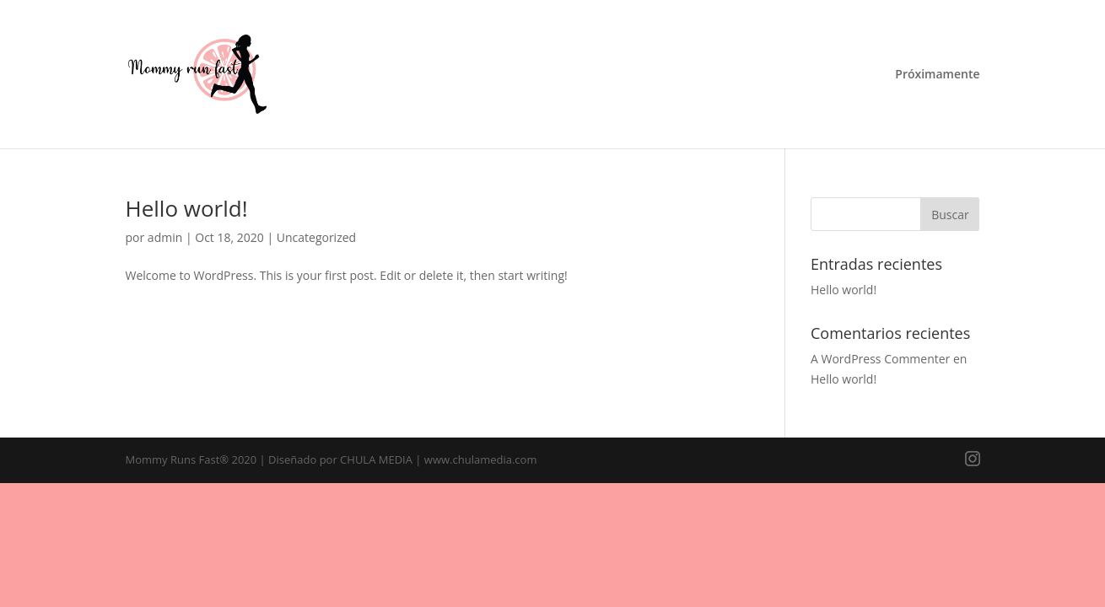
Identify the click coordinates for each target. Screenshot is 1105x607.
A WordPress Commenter (880, 359)
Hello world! (187, 208)
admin (165, 237)
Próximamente (937, 75)
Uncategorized (316, 237)
